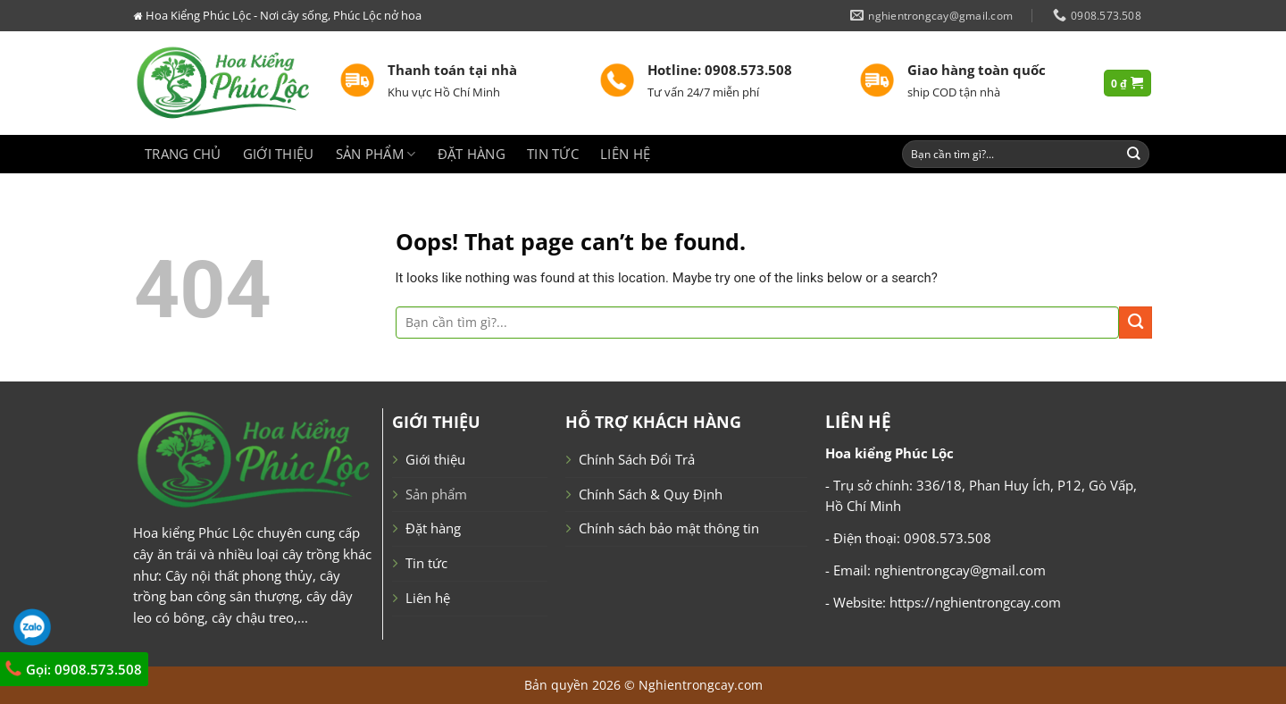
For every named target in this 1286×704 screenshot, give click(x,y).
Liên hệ (625, 154)
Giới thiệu (278, 154)
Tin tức (553, 154)
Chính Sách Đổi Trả (637, 459)
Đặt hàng (471, 154)
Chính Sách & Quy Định (650, 494)
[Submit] (1134, 154)
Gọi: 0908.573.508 (73, 668)
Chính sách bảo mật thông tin (669, 528)
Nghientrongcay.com (701, 684)
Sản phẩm (376, 154)
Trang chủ (183, 154)
